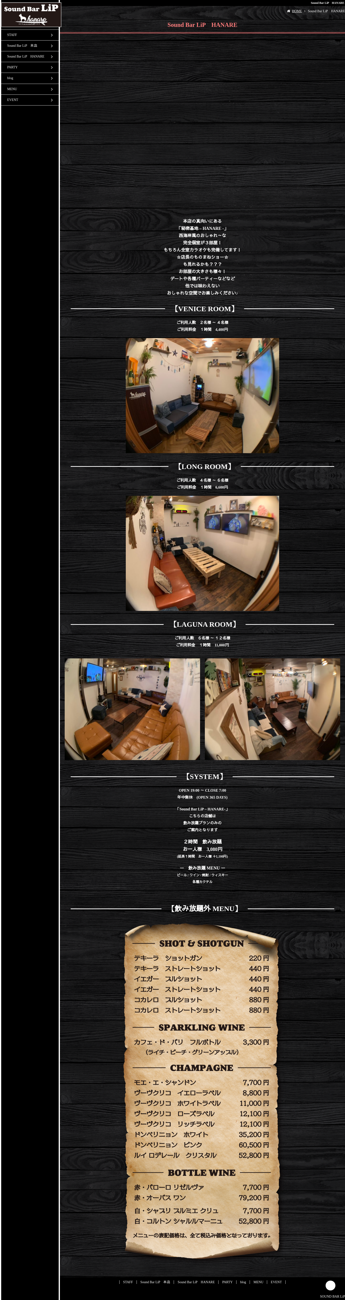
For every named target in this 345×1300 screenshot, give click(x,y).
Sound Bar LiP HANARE (25, 56)
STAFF (12, 35)
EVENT (12, 100)
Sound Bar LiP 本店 (22, 45)
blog (10, 78)
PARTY (12, 67)
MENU (12, 89)
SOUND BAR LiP (332, 1296)
